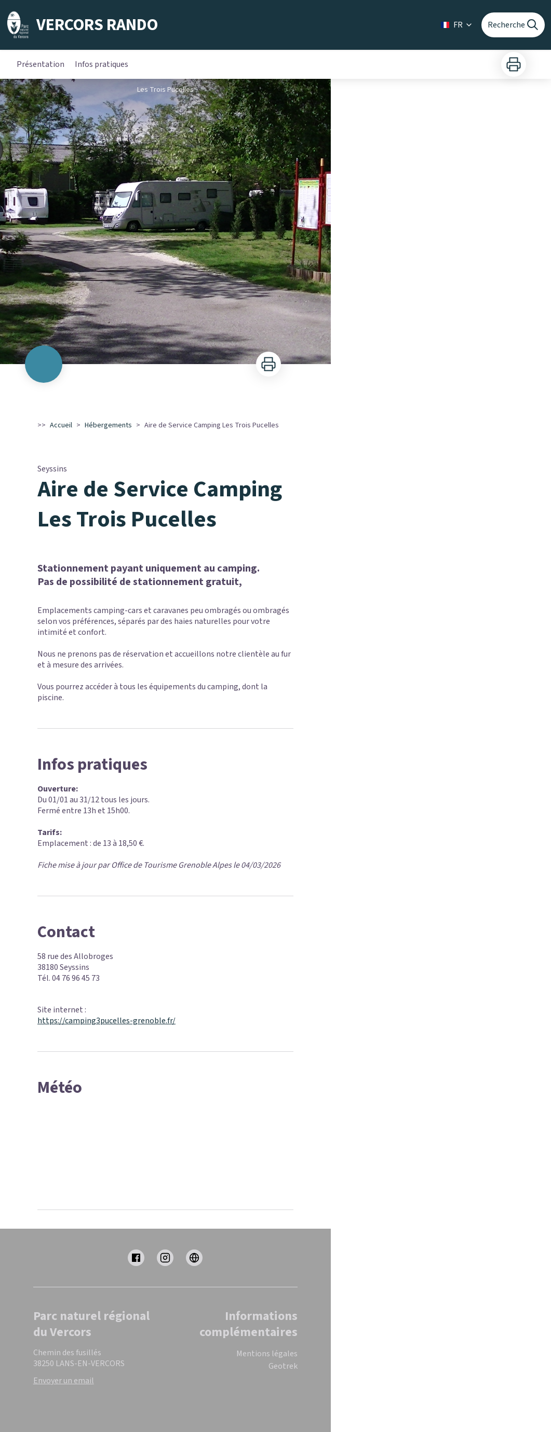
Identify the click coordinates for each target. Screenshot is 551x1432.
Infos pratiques (101, 64)
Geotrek (283, 1366)
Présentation (40, 64)
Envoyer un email (63, 1380)
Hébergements (108, 425)
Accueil (61, 425)
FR (457, 25)
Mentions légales (267, 1353)
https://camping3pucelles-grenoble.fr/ (106, 1020)
